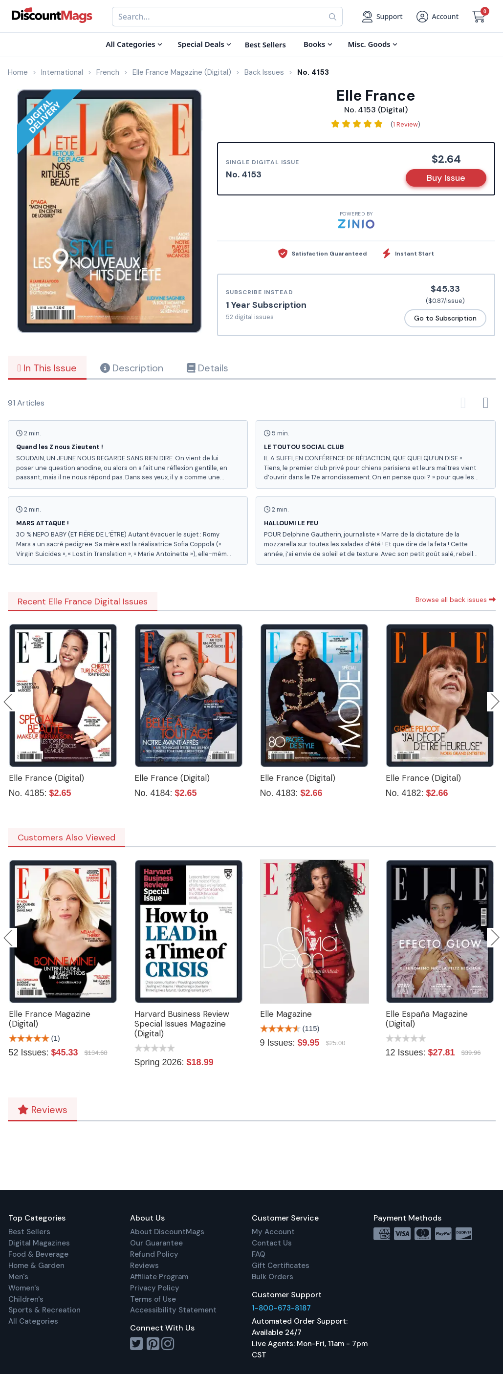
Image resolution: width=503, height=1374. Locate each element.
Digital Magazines (39, 1243)
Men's (18, 1277)
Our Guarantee (156, 1243)
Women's (24, 1288)
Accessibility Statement (173, 1310)
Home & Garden (36, 1265)
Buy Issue (446, 178)
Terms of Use (153, 1299)
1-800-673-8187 (281, 1308)
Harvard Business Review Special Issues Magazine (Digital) (181, 1024)
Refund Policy (154, 1254)
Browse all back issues (456, 599)
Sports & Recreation (44, 1310)
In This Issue (47, 368)
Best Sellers (29, 1232)
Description (131, 368)
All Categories (33, 1321)
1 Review (405, 124)
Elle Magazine (286, 1014)
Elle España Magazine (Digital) (427, 1019)
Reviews (42, 1109)
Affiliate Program (159, 1277)
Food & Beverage (38, 1254)
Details (207, 368)
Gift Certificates (280, 1265)
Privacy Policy (154, 1288)
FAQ (258, 1254)
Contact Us (272, 1243)
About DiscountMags (167, 1232)
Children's (26, 1299)
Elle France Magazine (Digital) (49, 1019)
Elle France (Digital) (46, 778)
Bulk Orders (272, 1277)
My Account (273, 1232)
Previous (8, 701)
